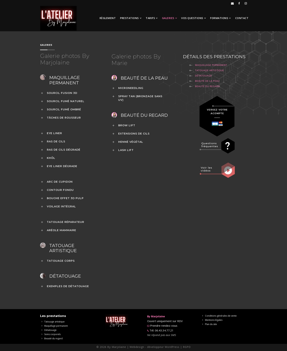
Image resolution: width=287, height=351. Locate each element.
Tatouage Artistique (209, 70)
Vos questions (192, 18)
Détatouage (203, 75)
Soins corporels (52, 334)
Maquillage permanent (211, 65)
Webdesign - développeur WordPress (154, 347)
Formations (219, 18)
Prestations (129, 18)
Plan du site (211, 324)
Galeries (168, 18)
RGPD (187, 347)
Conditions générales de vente (221, 315)
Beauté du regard (207, 86)
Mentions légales (213, 320)
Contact (242, 18)
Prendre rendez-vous (163, 325)
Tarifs (150, 18)
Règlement (108, 18)
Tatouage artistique (54, 321)
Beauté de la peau (207, 81)
